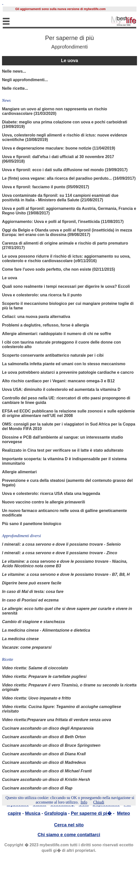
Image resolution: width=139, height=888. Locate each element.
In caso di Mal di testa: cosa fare (32, 591)
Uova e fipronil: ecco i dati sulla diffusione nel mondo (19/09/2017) (64, 170)
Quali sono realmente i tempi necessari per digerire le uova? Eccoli (66, 286)
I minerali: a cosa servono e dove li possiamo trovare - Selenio (61, 544)
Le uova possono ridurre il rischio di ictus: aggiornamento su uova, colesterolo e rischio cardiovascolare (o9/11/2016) (66, 258)
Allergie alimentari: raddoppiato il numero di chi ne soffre (56, 334)
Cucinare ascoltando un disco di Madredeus (44, 762)
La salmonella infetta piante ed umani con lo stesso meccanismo (63, 364)
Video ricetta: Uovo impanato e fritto (36, 698)
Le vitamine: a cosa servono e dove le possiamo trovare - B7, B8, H (66, 574)
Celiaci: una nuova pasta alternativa (36, 316)
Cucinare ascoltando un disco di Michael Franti (47, 771)
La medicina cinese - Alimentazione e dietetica (46, 630)
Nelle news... (14, 71)
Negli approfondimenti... (25, 80)
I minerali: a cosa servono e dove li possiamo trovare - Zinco (59, 553)
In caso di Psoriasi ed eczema (30, 600)
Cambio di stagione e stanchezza (33, 622)
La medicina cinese (20, 639)
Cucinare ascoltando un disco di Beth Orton (44, 737)
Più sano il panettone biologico (31, 524)
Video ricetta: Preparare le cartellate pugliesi (44, 676)
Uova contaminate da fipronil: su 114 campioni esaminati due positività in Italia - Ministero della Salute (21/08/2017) (60, 197)
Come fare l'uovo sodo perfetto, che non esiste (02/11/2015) (58, 269)
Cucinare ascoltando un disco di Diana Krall (44, 754)
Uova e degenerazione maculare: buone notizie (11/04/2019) (58, 148)
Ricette (7, 659)
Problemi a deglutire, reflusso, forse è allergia (45, 325)
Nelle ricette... (15, 88)
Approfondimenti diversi (21, 536)
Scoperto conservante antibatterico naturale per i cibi (52, 355)
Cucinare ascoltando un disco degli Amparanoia (48, 728)
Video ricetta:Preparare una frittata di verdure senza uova (56, 720)
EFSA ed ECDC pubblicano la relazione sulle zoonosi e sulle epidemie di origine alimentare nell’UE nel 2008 (68, 413)
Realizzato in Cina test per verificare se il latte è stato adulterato (62, 450)
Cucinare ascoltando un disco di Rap (37, 788)
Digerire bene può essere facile (31, 583)
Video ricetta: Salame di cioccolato (35, 668)
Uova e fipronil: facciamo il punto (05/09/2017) (45, 187)
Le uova (69, 60)
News (6, 100)
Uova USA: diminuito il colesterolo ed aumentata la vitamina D (61, 389)
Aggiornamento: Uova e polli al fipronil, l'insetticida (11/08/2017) (63, 221)
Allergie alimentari (19, 472)
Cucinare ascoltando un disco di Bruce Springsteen (51, 745)
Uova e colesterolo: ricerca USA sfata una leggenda (51, 493)
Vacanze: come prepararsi (27, 647)
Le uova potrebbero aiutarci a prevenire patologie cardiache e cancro (68, 372)
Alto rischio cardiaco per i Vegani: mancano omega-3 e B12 (58, 381)
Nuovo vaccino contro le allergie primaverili (43, 502)
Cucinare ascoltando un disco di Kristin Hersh (46, 779)
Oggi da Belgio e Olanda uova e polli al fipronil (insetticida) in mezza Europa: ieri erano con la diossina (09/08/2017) (67, 232)
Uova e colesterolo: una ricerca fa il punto (42, 295)
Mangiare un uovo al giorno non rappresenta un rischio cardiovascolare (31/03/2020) (54, 111)
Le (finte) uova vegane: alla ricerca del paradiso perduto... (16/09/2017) (69, 178)
